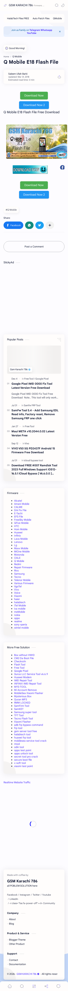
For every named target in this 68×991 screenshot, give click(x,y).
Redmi (17, 564)
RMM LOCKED (22, 702)
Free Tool (19, 667)
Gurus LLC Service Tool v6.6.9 (31, 674)
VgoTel (18, 586)
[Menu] (34, 986)
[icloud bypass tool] (33, 460)
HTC (16, 526)
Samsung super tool (25, 712)
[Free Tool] (29, 378)
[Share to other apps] (50, 225)
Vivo (16, 589)
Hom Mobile (21, 529)
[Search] (56, 5)
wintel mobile (21, 627)
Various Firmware (24, 583)
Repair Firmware (23, 567)
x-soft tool (20, 763)
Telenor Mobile (22, 580)
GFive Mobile (21, 523)
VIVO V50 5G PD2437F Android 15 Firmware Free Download (33, 450)
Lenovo (18, 542)
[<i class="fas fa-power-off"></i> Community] (32, 903)
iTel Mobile (20, 605)
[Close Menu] (60, 31)
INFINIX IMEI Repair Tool (27, 683)
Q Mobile (19, 561)
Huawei (18, 532)
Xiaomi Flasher (22, 721)
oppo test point (22, 750)
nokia (17, 615)
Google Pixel (21, 670)
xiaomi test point (23, 766)
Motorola (19, 554)
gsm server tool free (25, 731)
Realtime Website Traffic (17, 782)
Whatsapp (46, 30)
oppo (17, 618)
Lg (15, 545)
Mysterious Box (22, 696)
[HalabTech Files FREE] (18, 18)
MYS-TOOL (20, 686)
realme (18, 621)
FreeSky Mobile (22, 519)
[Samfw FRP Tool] (32, 405)
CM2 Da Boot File (24, 658)
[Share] (46, 986)
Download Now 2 (34, 105)
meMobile (19, 611)
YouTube (31, 33)
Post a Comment (34, 246)
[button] (62, 5)
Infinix (17, 535)
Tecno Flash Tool (23, 718)
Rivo (16, 570)
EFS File (18, 516)
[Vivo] (27, 443)
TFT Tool (18, 715)
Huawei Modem (23, 677)
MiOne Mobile (22, 551)
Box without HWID (24, 655)
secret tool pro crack (26, 756)
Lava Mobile (21, 538)
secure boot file (23, 759)
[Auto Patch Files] (41, 18)
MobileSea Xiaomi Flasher (28, 693)
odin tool (19, 747)
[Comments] (58, 986)
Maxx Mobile (21, 548)
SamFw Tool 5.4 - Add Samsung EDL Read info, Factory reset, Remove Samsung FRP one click (34, 414)
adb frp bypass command (28, 724)
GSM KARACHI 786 (21, 5)
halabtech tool (22, 734)
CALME (18, 507)
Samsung (19, 573)
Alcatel (18, 500)
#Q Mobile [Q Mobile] (11, 209)
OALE (17, 557)
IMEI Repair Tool (23, 680)
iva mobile (19, 608)
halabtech (19, 602)
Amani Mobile (21, 503)
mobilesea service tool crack (30, 740)
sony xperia (20, 624)
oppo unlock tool (23, 753)
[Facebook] (12, 895)
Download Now (34, 95)
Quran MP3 (20, 699)
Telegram (34, 30)
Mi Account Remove (25, 690)
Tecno (17, 576)
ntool (17, 743)
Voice (17, 592)
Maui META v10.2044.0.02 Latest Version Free (32, 433)
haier (17, 599)
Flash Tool (19, 664)
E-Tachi (18, 513)
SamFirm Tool (21, 705)
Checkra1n (20, 661)
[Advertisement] (33, 824)
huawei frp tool (22, 737)
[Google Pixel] (42, 378)
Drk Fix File (20, 510)
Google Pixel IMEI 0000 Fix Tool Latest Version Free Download (31, 385)
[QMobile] (57, 18)
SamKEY (18, 709)
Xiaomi (18, 596)
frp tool (18, 728)
